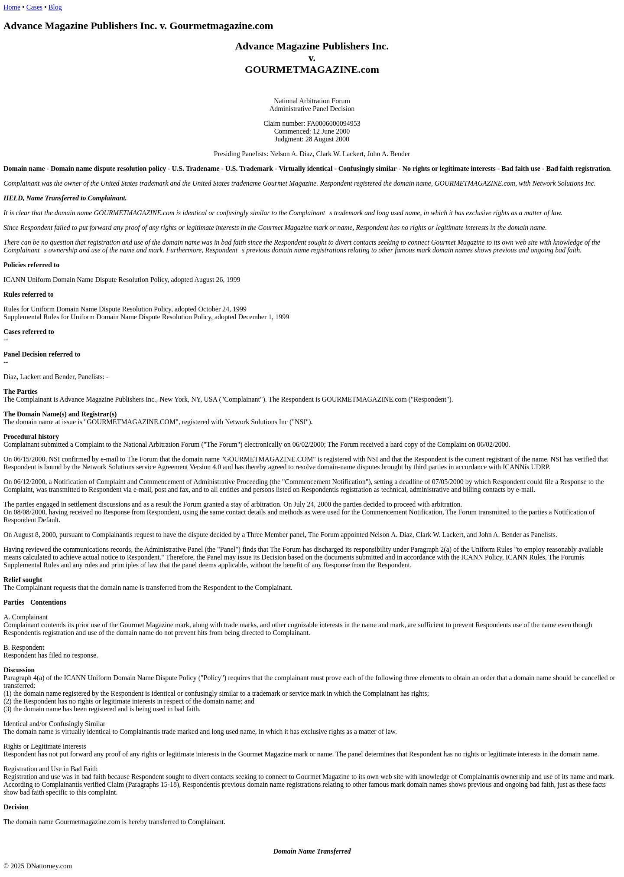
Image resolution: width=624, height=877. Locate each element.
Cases (34, 7)
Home (11, 7)
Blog (55, 7)
